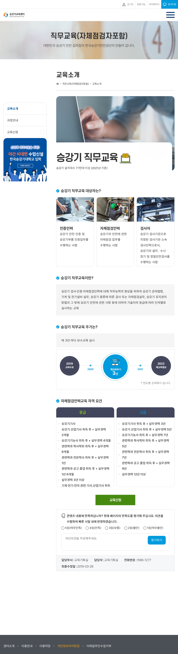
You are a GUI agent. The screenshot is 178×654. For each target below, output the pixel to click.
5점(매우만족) (73, 528)
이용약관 (45, 646)
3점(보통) (114, 528)
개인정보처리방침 (68, 646)
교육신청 (14, 134)
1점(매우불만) (155, 528)
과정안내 (12, 120)
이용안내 (27, 646)
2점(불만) (133, 528)
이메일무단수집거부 (98, 646)
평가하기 (156, 540)
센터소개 (9, 646)
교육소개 (12, 108)
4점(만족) (95, 528)
